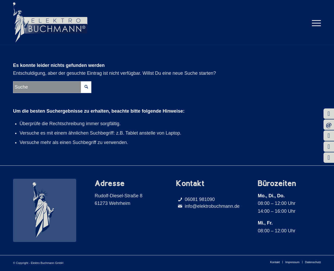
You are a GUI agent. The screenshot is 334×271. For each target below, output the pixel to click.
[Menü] (314, 22)
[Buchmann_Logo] (50, 22)
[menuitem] (314, 22)
